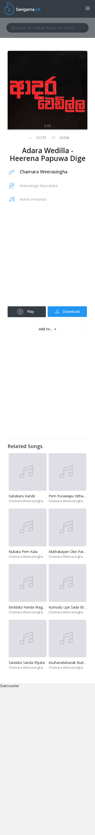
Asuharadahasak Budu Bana (72, 662)
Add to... (46, 329)
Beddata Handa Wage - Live (31, 607)
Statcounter (9, 685)
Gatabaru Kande (22, 496)
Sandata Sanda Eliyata (27, 662)
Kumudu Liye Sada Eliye (68, 607)
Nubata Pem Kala (23, 551)
